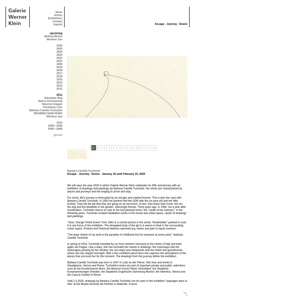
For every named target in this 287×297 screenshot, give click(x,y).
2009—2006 (55, 125)
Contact (57, 21)
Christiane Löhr (52, 107)
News (59, 12)
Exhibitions (55, 18)
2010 (59, 122)
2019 (59, 67)
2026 (59, 45)
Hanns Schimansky (50, 101)
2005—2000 (55, 128)
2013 (59, 85)
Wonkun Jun (54, 39)
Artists (58, 15)
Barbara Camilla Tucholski (45, 110)
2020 (59, 64)
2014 (59, 82)
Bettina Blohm (53, 36)
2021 (59, 61)
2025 (59, 48)
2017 (59, 73)
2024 (59, 51)
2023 (59, 54)
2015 (59, 79)
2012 (59, 88)
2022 (59, 57)
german (57, 135)
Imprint (57, 24)
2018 (59, 70)
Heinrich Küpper (52, 104)
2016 (59, 76)
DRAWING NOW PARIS (48, 113)
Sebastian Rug (53, 98)
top (184, 293)
